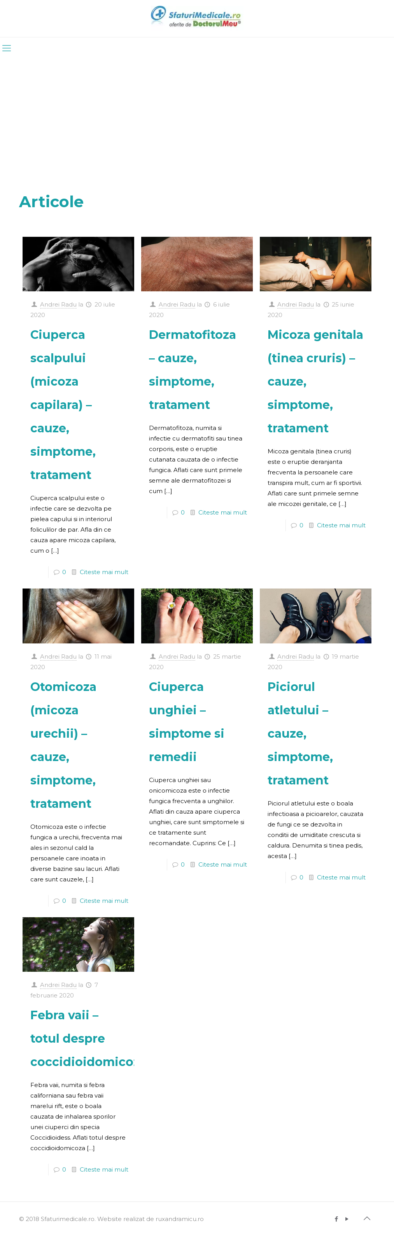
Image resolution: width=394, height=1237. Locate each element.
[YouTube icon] (347, 1219)
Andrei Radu (58, 304)
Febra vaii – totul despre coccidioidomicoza (88, 1038)
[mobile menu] (6, 48)
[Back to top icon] (367, 1218)
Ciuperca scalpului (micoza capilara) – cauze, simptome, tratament (63, 405)
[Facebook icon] (337, 1219)
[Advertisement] (197, 118)
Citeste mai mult (104, 572)
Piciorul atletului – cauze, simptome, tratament (300, 734)
